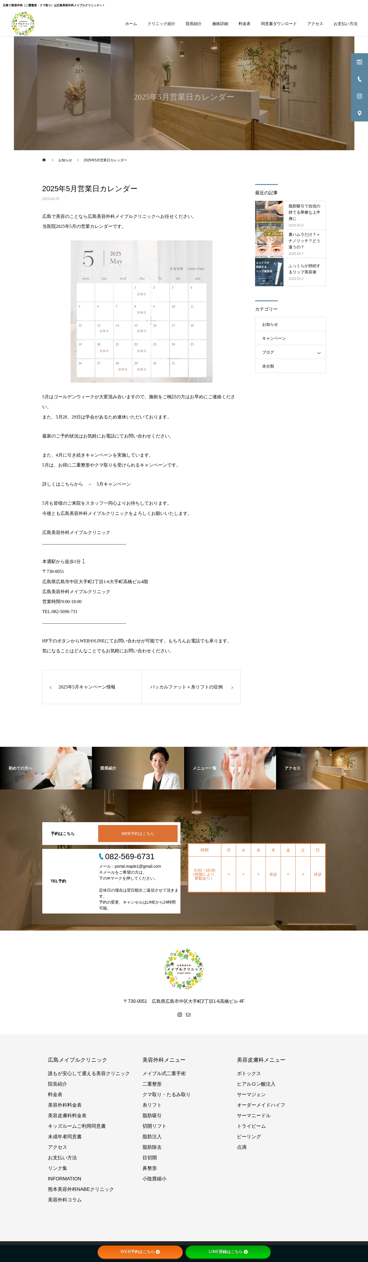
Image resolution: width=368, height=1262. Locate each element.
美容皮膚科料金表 (67, 1115)
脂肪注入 (152, 1136)
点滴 (242, 1147)
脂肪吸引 (152, 1115)
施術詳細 (220, 23)
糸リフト (152, 1105)
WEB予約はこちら (137, 833)
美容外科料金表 (65, 1105)
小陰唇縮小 (154, 1178)
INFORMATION (64, 1178)
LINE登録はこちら (228, 1251)
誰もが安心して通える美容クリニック (89, 1073)
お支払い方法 (346, 23)
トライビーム (251, 1126)
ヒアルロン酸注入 (256, 1084)
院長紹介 (194, 23)
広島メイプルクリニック (77, 1060)
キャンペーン (274, 338)
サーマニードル (254, 1115)
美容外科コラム (65, 1200)
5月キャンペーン (114, 484)
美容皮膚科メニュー (261, 1060)
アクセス (315, 23)
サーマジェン (251, 1094)
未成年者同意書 (65, 1136)
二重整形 (152, 1084)
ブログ (268, 352)
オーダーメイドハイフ (261, 1105)
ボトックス (249, 1073)
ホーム (131, 23)
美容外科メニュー (164, 1060)
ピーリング (249, 1136)
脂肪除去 (152, 1147)
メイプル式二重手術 (164, 1073)
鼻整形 (149, 1168)
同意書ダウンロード (279, 23)
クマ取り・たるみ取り (166, 1094)
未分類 (268, 366)
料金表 (245, 23)
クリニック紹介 (161, 23)
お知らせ (270, 324)
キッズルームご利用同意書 (77, 1126)
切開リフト (154, 1126)
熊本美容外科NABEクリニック (81, 1189)
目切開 (149, 1157)
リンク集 (57, 1168)
